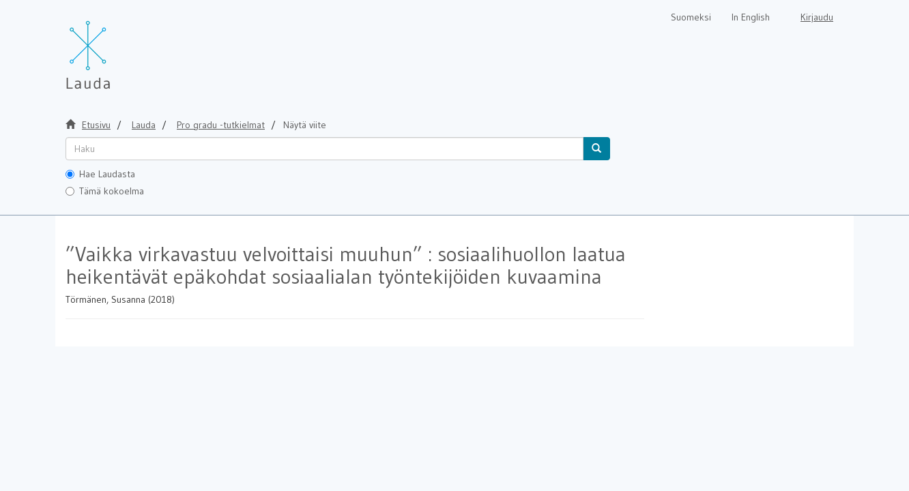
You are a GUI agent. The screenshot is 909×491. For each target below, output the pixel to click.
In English (751, 17)
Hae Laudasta (100, 174)
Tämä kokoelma (105, 191)
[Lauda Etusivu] (116, 47)
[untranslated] (324, 148)
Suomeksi (691, 17)
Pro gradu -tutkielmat (221, 125)
